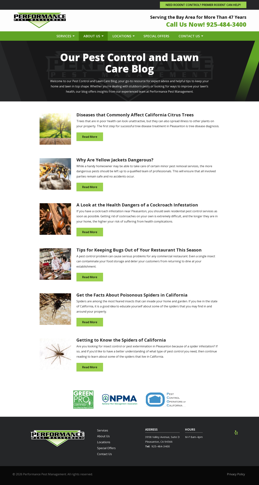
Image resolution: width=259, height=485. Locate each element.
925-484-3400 (160, 446)
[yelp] (236, 432)
